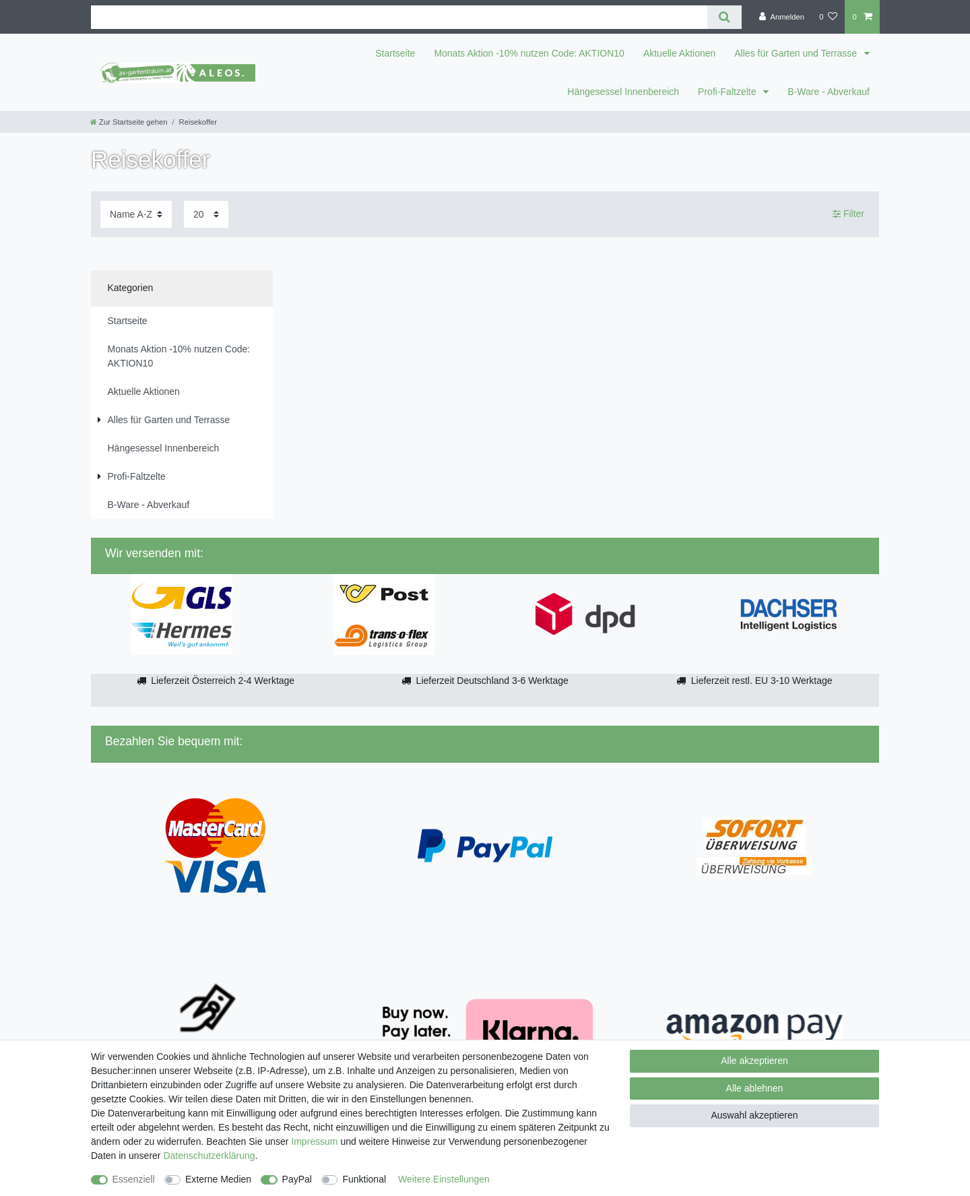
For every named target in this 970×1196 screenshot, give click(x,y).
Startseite (395, 53)
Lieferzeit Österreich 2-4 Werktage (222, 680)
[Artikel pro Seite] (206, 214)
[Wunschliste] (828, 17)
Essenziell (133, 1179)
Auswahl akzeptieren (754, 1115)
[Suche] (724, 17)
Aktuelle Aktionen (679, 53)
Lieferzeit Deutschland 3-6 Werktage (492, 680)
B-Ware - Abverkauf (828, 91)
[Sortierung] (136, 214)
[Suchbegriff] (399, 17)
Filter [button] (848, 214)
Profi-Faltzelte (728, 91)
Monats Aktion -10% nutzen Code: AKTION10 (529, 53)
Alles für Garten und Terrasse (797, 53)
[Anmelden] (782, 17)
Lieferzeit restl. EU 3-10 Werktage (762, 680)
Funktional (364, 1179)
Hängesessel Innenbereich (623, 91)
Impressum (314, 1141)
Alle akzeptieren (754, 1060)
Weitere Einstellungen (444, 1179)
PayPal (297, 1179)
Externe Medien (218, 1179)
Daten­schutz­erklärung (209, 1155)
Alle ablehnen (754, 1088)
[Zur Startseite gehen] (128, 122)
